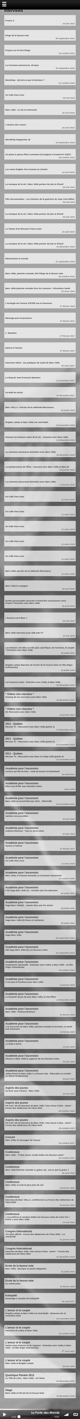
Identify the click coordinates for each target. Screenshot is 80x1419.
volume (66, 1414)
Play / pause (4, 1414)
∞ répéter (75, 1414)
